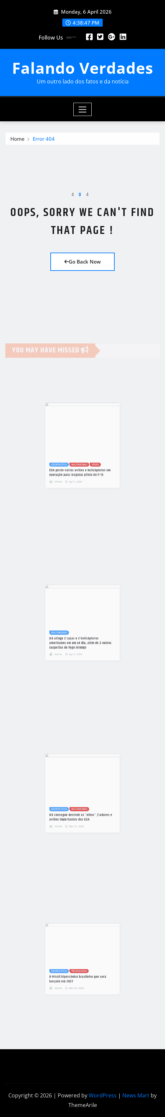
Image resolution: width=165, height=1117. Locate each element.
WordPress (103, 1095)
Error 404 (44, 141)
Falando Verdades (82, 67)
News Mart (135, 1095)
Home (17, 141)
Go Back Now (82, 261)
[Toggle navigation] (82, 109)
